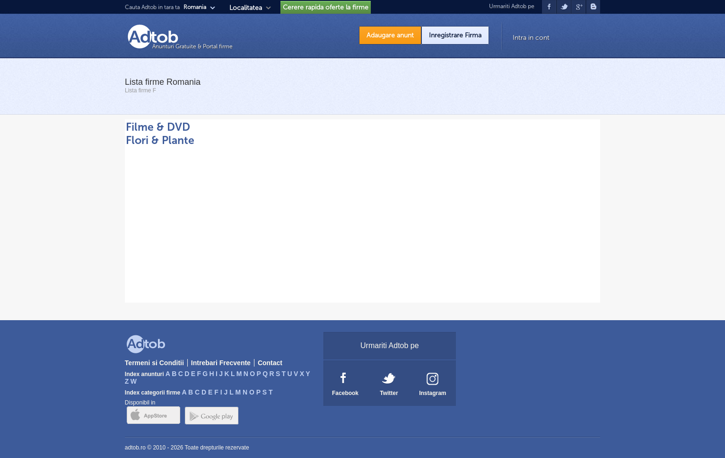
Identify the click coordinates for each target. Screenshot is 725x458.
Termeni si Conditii (154, 363)
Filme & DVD (158, 127)
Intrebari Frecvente (221, 363)
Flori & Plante (160, 140)
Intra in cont (531, 38)
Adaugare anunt (390, 35)
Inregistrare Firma (455, 35)
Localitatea (245, 8)
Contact (270, 363)
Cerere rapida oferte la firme (325, 7)
